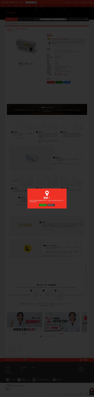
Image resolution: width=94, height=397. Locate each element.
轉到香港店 (51, 205)
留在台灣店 (43, 205)
